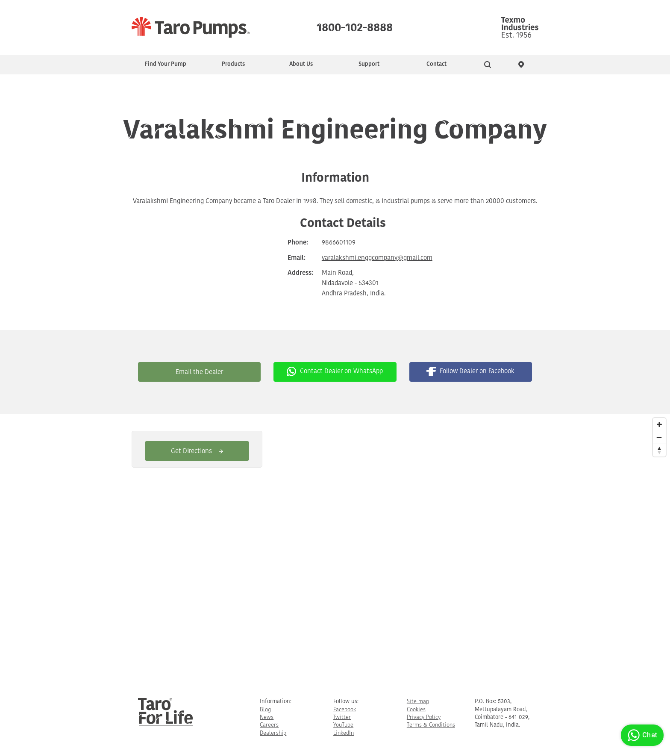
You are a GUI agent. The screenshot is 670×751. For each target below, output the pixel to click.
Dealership (273, 733)
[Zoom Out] (659, 437)
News (266, 717)
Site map (418, 701)
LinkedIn (343, 733)
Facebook (344, 710)
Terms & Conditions (431, 725)
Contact (436, 64)
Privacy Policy (424, 717)
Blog (265, 710)
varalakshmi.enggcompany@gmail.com (377, 258)
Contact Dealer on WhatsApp (335, 371)
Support (369, 64)
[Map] (335, 549)
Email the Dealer (199, 372)
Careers (269, 725)
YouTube (343, 725)
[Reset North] (659, 450)
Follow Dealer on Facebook (470, 371)
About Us (301, 64)
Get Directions (197, 451)
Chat (641, 735)
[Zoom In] (659, 424)
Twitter (342, 717)
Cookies (416, 710)
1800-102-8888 (355, 25)
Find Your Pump (165, 64)
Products (233, 64)
